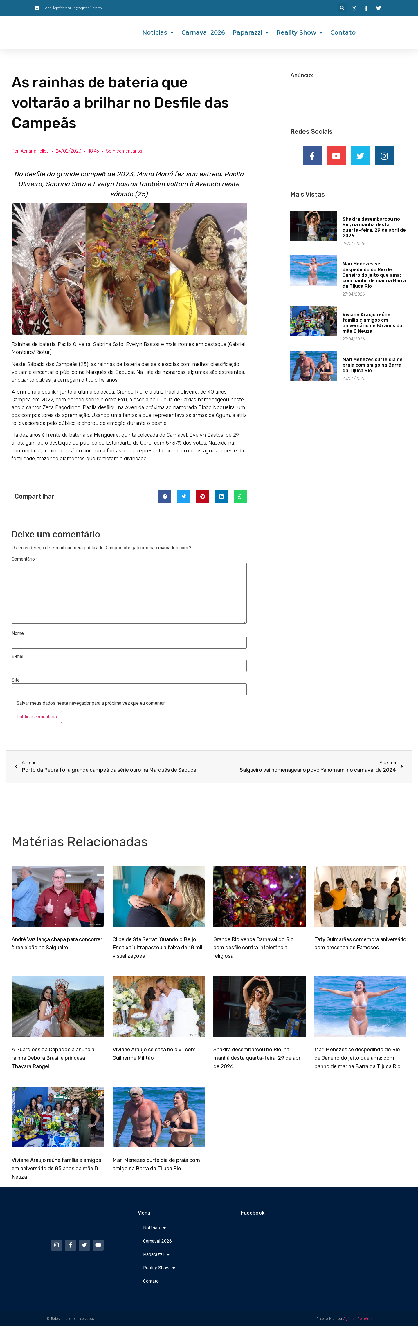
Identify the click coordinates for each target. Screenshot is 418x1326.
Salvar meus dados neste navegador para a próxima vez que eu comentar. (91, 703)
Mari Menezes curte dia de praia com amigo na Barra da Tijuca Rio (373, 366)
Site (16, 680)
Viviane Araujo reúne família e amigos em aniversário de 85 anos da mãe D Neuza (372, 324)
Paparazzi (251, 32)
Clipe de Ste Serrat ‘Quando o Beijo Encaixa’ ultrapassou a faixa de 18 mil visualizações (157, 947)
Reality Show (299, 32)
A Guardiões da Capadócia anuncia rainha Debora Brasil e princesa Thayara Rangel (53, 1058)
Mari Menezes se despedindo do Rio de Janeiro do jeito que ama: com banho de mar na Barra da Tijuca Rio (374, 277)
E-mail (18, 656)
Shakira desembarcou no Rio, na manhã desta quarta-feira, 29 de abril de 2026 (374, 229)
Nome (18, 633)
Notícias (158, 32)
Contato (343, 32)
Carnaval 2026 (203, 32)
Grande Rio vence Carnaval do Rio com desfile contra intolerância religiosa (253, 947)
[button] (342, 7)
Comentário (25, 559)
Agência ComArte (357, 1319)
